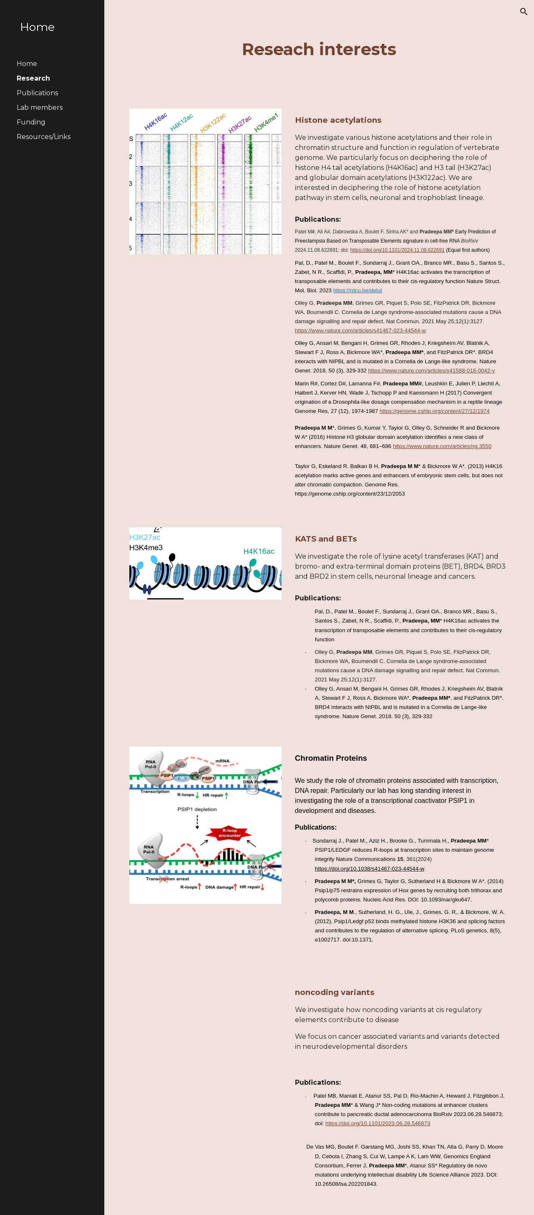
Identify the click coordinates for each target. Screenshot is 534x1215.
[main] (319, 49)
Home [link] (27, 64)
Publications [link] (37, 93)
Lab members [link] (40, 107)
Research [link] (33, 78)
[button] (524, 12)
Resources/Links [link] (44, 137)
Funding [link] (31, 122)
